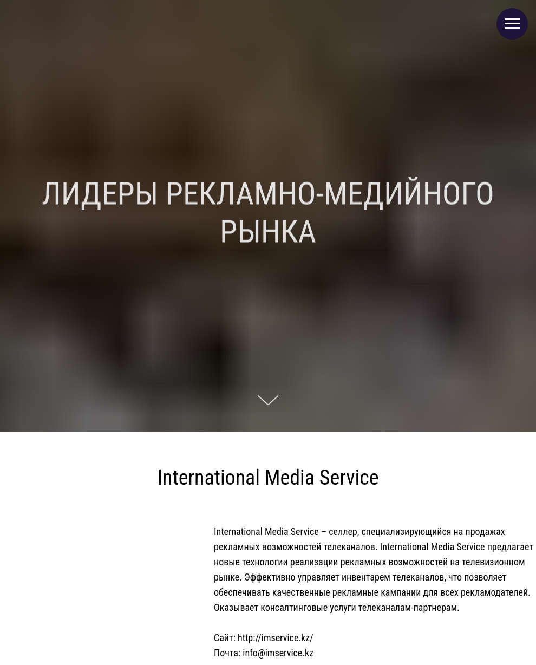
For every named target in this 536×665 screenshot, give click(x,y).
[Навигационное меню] (512, 23)
